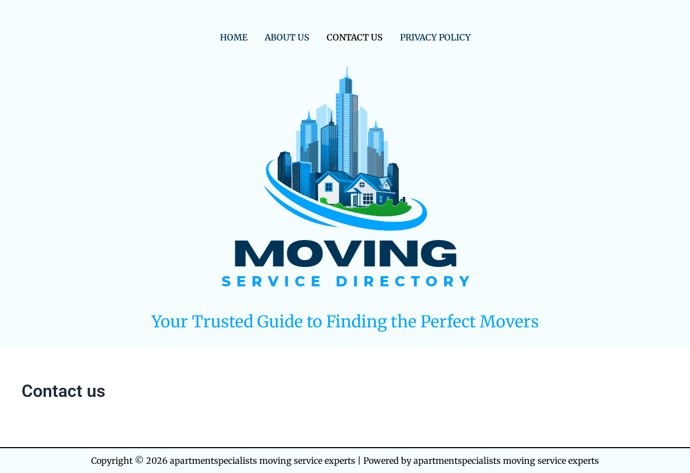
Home (233, 37)
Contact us (355, 37)
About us (287, 37)
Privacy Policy (435, 37)
